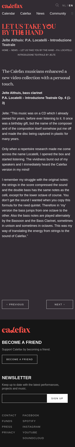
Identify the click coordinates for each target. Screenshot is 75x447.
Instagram (32, 426)
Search (57, 5)
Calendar (8, 13)
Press (7, 426)
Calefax (25, 13)
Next (58, 304)
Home (5, 50)
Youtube (30, 432)
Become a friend (19, 359)
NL (64, 5)
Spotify (29, 420)
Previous (16, 304)
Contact (9, 415)
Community (58, 13)
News (40, 13)
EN (71, 5)
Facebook (31, 415)
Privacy (8, 432)
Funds (7, 420)
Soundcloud (33, 438)
